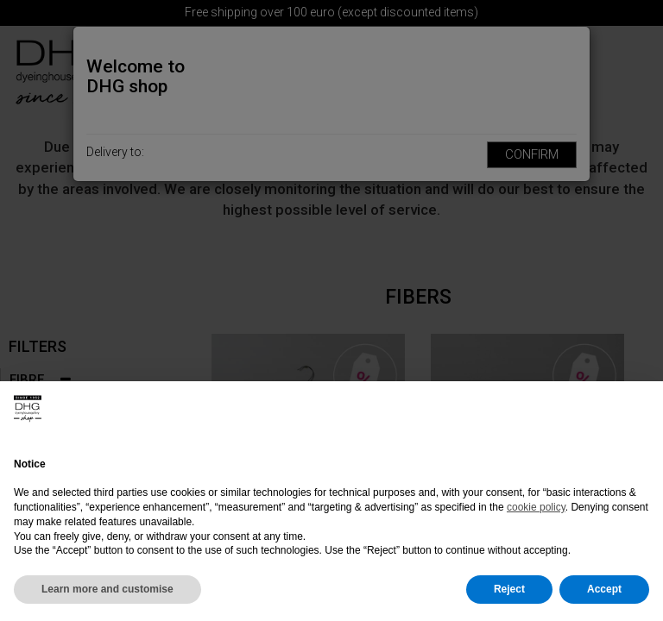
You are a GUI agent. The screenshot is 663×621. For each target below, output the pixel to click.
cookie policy (536, 507)
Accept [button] (604, 589)
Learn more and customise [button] (107, 589)
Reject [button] (509, 589)
